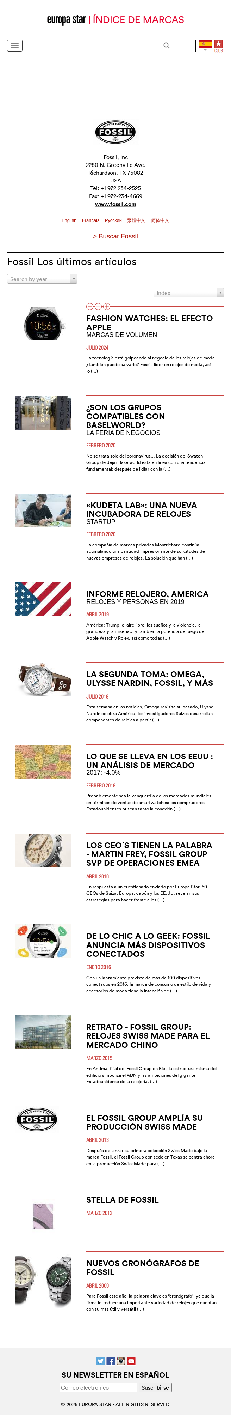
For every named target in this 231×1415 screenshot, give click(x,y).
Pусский (114, 220)
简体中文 (160, 220)
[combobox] (42, 279)
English (70, 220)
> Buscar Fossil (115, 236)
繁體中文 (137, 220)
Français (91, 220)
